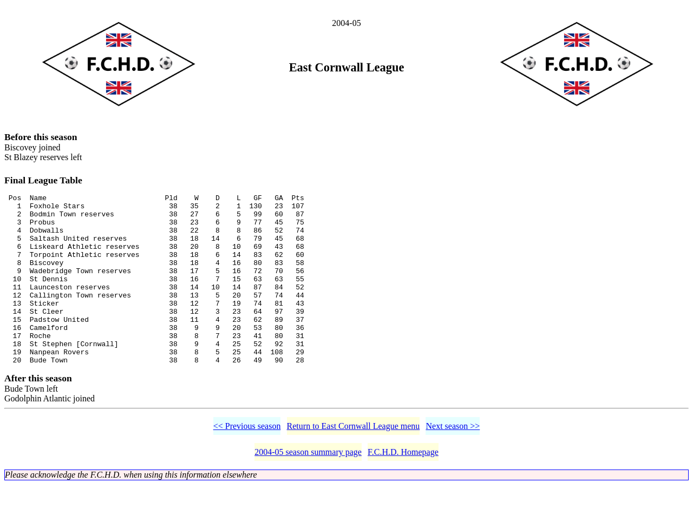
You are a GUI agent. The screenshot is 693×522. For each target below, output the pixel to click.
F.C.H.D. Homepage (403, 489)
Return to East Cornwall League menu (353, 463)
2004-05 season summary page (308, 489)
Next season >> (453, 463)
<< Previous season (247, 463)
